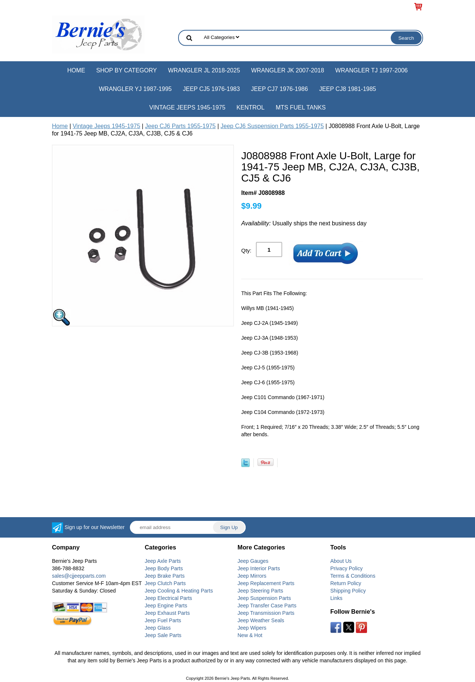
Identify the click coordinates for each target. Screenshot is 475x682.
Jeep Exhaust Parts (167, 613)
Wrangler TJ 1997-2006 (371, 70)
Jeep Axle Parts (163, 561)
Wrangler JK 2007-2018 (287, 70)
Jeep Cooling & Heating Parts (179, 591)
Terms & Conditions (352, 576)
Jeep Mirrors (252, 576)
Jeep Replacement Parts (266, 583)
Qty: (246, 250)
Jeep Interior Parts (259, 568)
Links (336, 598)
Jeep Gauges (253, 561)
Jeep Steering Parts (260, 591)
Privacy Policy (346, 568)
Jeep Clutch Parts (165, 583)
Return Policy (345, 583)
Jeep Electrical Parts (168, 598)
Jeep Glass (158, 628)
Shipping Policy (348, 591)
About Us (341, 561)
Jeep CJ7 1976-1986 (279, 89)
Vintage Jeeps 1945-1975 (187, 107)
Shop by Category (126, 70)
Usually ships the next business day (304, 223)
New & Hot (250, 635)
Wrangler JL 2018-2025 (204, 70)
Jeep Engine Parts (166, 605)
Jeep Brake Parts (164, 576)
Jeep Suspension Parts (264, 598)
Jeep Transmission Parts (266, 613)
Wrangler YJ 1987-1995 (135, 89)
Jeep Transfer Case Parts (267, 605)
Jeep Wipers (252, 628)
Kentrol (250, 107)
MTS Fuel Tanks (301, 107)
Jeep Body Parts (164, 568)
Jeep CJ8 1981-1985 (347, 89)
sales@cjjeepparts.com (79, 576)
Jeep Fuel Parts (163, 620)
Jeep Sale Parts (163, 635)
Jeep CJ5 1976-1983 (211, 89)
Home (76, 70)
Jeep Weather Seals (261, 620)
